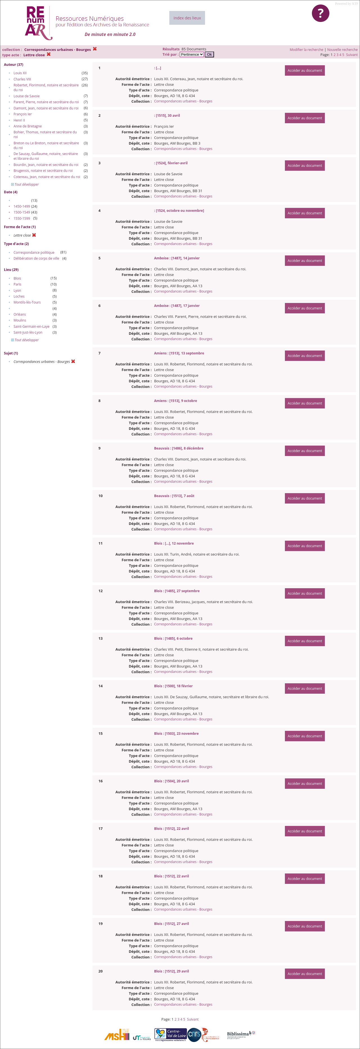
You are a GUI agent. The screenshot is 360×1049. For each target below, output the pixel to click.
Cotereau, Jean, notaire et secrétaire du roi (47, 176)
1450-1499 (22, 206)
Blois (17, 278)
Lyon (17, 290)
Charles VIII (22, 79)
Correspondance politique (34, 252)
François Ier (23, 114)
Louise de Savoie (27, 96)
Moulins (20, 320)
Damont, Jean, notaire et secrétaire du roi (46, 108)
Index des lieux (187, 18)
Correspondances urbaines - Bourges (183, 101)
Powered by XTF (346, 4)
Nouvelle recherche (342, 49)
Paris (17, 284)
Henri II (19, 120)
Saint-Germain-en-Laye (32, 326)
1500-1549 (22, 212)
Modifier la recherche (306, 49)
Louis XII (20, 73)
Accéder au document (305, 70)
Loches (19, 296)
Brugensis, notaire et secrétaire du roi (43, 170)
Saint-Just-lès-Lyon (28, 332)
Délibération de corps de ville (36, 258)
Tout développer (25, 184)
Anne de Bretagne (28, 126)
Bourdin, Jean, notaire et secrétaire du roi (46, 164)
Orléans (20, 314)
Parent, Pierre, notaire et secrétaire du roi (46, 102)
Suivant (352, 54)
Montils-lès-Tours (27, 302)
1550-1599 (22, 218)
